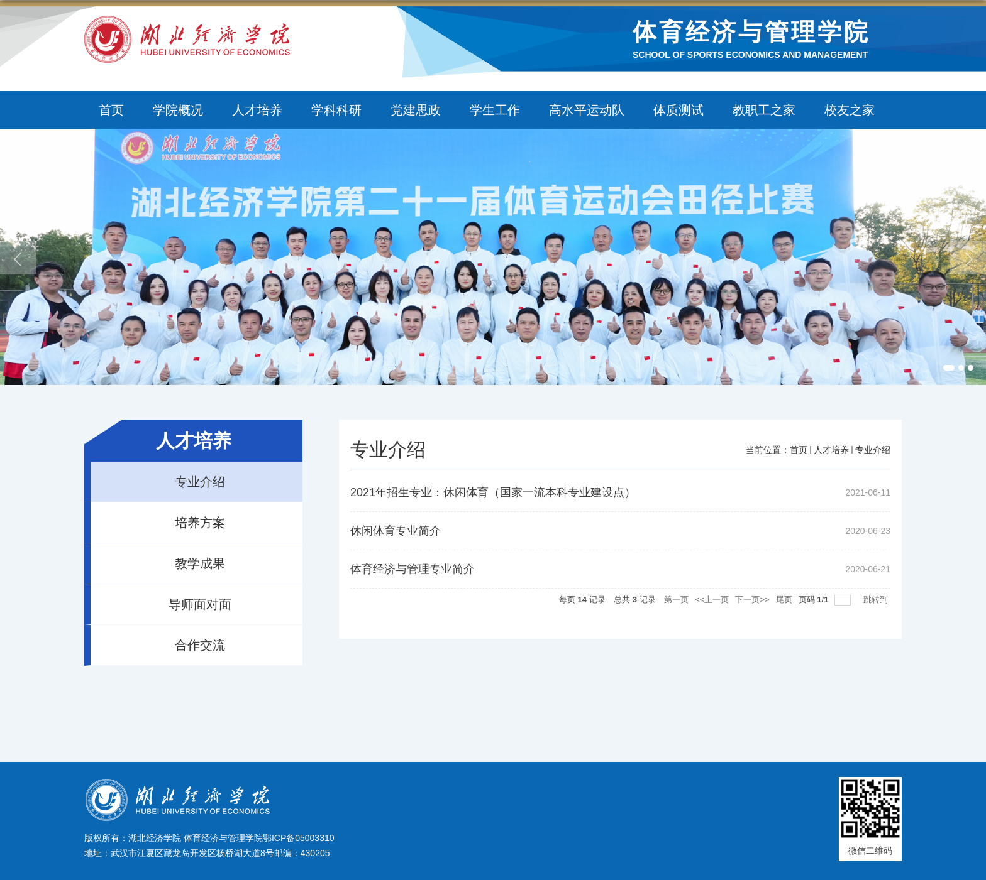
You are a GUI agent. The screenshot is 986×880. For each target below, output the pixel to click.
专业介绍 (872, 450)
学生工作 (495, 110)
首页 (111, 110)
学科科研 (336, 110)
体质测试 (678, 110)
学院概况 (178, 110)
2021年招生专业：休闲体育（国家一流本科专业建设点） (493, 492)
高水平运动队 (586, 110)
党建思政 (416, 110)
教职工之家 (764, 110)
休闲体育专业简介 (395, 530)
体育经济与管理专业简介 (412, 569)
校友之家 (849, 110)
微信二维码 (870, 850)
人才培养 (257, 110)
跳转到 (876, 599)
